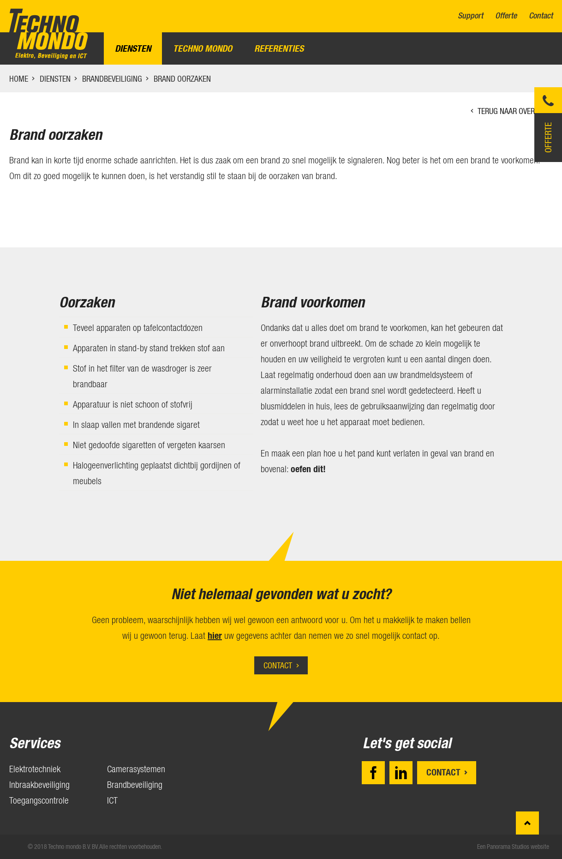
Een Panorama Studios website (513, 846)
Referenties (279, 48)
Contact (541, 16)
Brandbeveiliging (112, 79)
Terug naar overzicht (515, 111)
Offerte (506, 16)
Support (470, 16)
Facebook (373, 772)
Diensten (133, 48)
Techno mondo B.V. (48, 34)
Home (18, 79)
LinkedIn (401, 772)
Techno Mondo (202, 48)
